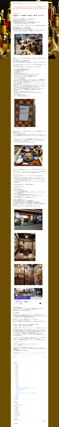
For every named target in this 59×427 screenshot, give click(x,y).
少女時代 (17, 391)
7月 (16, 379)
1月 (16, 371)
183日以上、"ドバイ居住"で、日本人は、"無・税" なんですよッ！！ (26, 387)
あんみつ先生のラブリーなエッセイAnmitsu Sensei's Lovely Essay (26, 3)
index (15, 416)
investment (16, 413)
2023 (16, 395)
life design (16, 414)
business (16, 410)
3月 (16, 374)
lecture (16, 415)
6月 (16, 378)
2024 (16, 396)
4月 (16, 375)
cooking (16, 407)
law (15, 408)
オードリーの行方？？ (19, 390)
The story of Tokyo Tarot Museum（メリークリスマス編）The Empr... (26, 393)
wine (15, 409)
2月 (16, 372)
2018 (16, 364)
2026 (16, 399)
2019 (16, 366)
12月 (16, 386)
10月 (16, 383)
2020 (16, 367)
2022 (16, 370)
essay (16, 353)
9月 (16, 382)
